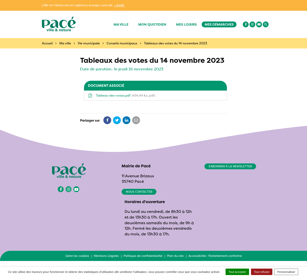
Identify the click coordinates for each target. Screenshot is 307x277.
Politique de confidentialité (143, 256)
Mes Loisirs (186, 24)
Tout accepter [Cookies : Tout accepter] (237, 271)
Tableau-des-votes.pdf (121, 95)
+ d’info (119, 5)
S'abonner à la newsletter (230, 166)
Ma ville (121, 24)
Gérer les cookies (77, 256)
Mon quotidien (152, 24)
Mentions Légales (106, 256)
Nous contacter (139, 192)
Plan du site (175, 256)
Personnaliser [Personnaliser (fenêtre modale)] (286, 271)
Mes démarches (219, 24)
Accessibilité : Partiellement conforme (215, 256)
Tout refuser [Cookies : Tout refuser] (261, 271)
